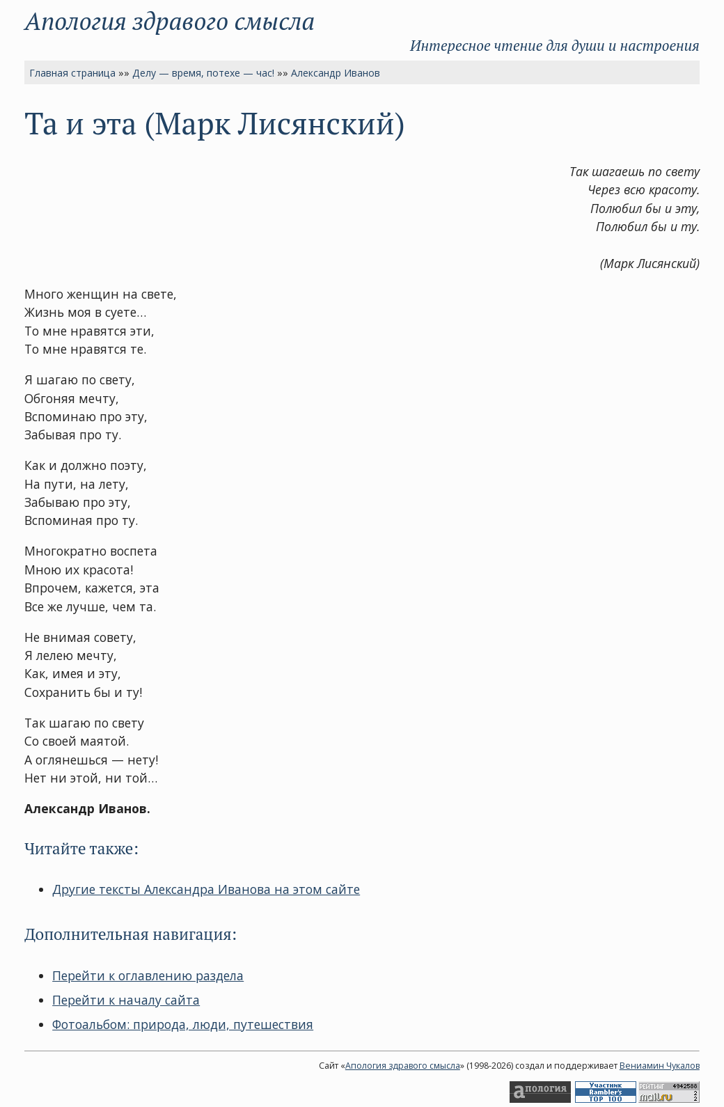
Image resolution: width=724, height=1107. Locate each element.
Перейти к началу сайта (126, 999)
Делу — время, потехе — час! (203, 72)
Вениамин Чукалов (660, 1065)
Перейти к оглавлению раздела (148, 975)
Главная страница (72, 72)
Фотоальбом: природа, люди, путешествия (182, 1024)
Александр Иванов (335, 72)
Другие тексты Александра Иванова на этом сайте (206, 889)
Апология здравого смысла (169, 20)
